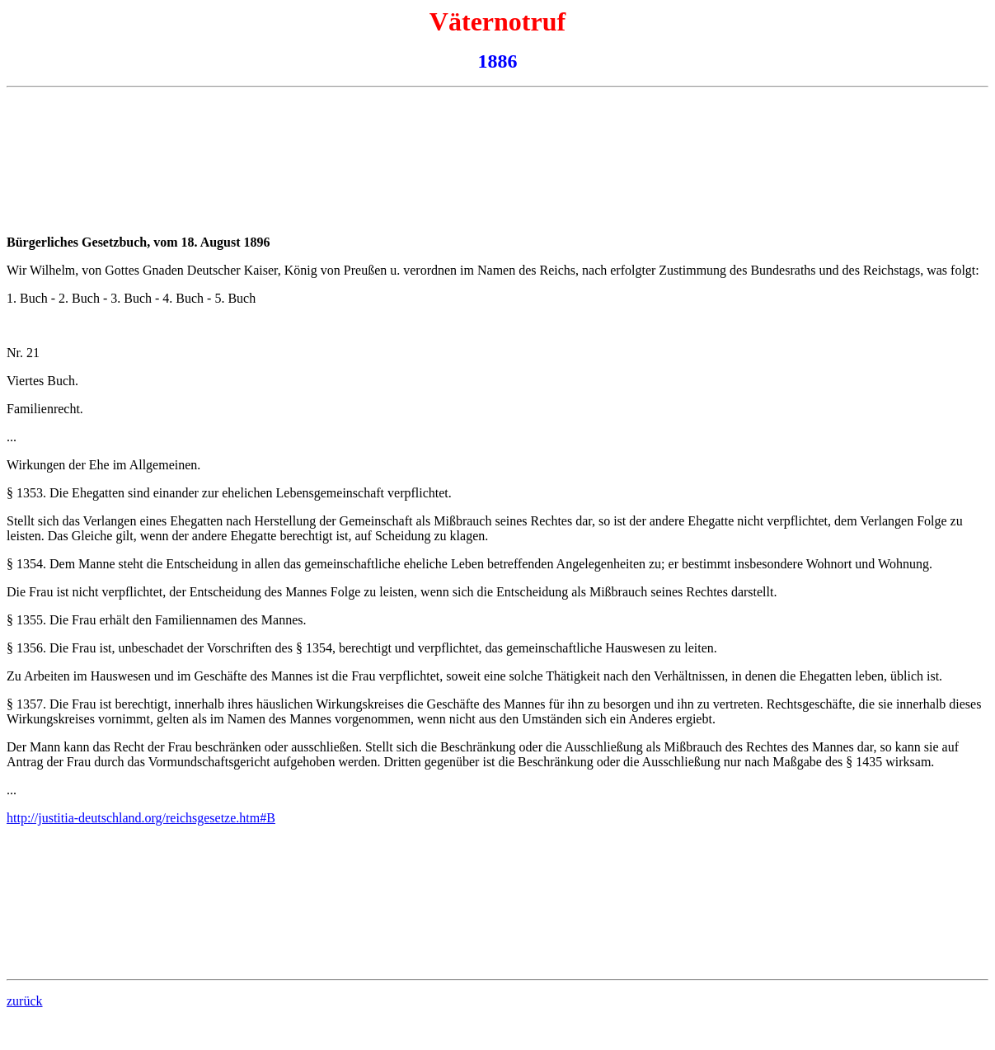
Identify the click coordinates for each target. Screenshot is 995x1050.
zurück (25, 1001)
